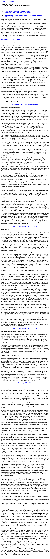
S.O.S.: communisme (9, 16)
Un (3, 509)
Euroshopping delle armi (10, 14)
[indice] (3, 39)
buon (3, 42)
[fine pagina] (10, 1)
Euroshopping (3, 229)
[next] (14, 39)
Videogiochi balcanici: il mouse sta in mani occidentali (18, 12)
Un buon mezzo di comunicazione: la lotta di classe (17, 11)
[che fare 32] (4, 1)
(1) (37, 400)
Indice (2, 8)
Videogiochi (3, 107)
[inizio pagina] (9, 39)
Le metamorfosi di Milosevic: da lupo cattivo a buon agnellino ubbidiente (23, 15)
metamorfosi (4, 331)
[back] (29, 104)
